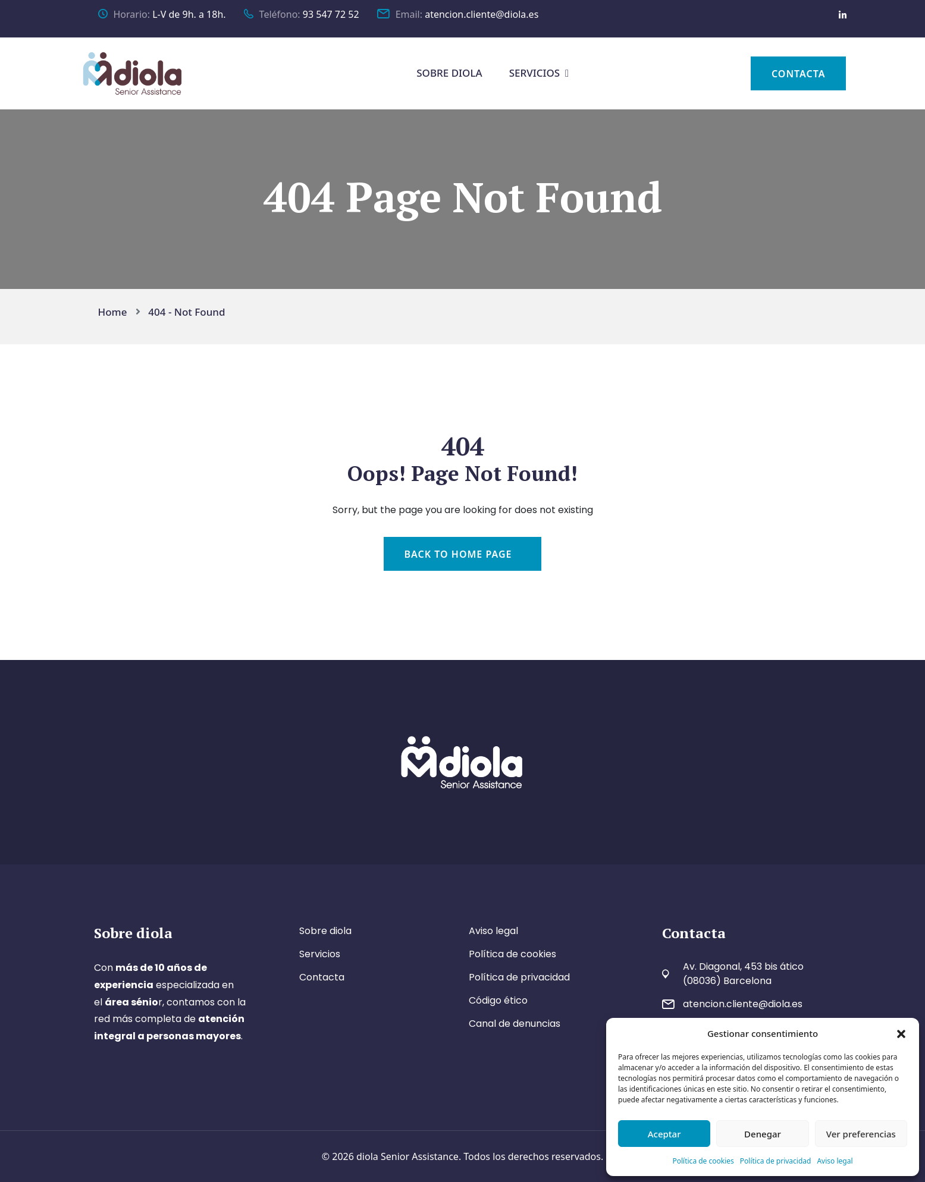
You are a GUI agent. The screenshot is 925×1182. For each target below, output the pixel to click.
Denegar (762, 1134)
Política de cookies (702, 1161)
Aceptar (664, 1134)
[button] (901, 1033)
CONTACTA (799, 73)
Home (115, 312)
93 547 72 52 (331, 14)
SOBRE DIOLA (449, 73)
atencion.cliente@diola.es (481, 14)
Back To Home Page (458, 554)
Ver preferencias (861, 1134)
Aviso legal (834, 1161)
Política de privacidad (775, 1161)
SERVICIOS (534, 73)
